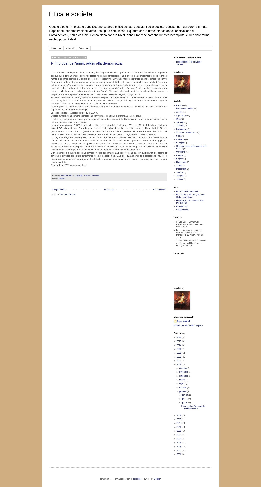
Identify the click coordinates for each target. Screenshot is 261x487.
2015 (179, 419)
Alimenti (179, 126)
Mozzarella (181, 169)
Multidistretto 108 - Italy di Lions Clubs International (190, 196)
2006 (179, 454)
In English (70, 48)
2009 (179, 442)
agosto (182, 380)
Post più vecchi (159, 189)
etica (178, 119)
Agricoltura (83, 48)
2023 (179, 349)
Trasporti (180, 176)
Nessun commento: (92, 175)
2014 (179, 423)
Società (179, 122)
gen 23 (185, 395)
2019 (179, 364)
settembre (184, 376)
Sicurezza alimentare (185, 132)
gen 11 (185, 399)
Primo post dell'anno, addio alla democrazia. (87, 63)
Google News (182, 210)
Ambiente (180, 139)
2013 (179, 427)
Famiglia (180, 143)
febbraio (183, 387)
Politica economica (184, 109)
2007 (179, 450)
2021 (179, 357)
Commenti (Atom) (67, 194)
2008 (179, 446)
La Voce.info (181, 206)
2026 (179, 337)
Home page (56, 48)
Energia (179, 155)
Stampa (179, 172)
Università (180, 152)
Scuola (179, 165)
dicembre (183, 368)
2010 (179, 439)
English (179, 159)
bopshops (137, 479)
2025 (179, 341)
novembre (184, 372)
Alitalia (179, 112)
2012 (179, 431)
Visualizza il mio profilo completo (188, 325)
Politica (61, 178)
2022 (179, 353)
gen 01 (185, 402)
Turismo (179, 179)
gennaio (183, 391)
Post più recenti (59, 189)
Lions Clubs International (187, 191)
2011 (179, 435)
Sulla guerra (181, 129)
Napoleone (181, 162)
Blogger (157, 479)
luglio (181, 383)
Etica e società (70, 14)
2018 (179, 415)
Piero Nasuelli (183, 321)
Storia (178, 136)
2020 (179, 361)
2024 (179, 345)
